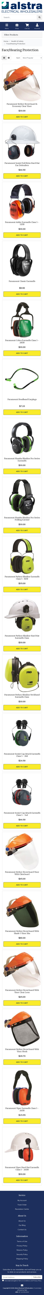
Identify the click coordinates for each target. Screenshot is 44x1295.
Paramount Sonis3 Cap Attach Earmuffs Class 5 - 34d (22, 814)
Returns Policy (22, 1250)
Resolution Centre (22, 1209)
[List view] (8, 58)
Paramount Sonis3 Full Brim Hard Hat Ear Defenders (22, 164)
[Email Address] (17, 1277)
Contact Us (22, 1229)
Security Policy (22, 1254)
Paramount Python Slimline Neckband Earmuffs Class (22, 696)
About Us (22, 1221)
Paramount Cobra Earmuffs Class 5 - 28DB (22, 341)
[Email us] (22, 1285)
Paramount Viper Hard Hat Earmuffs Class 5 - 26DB (22, 1168)
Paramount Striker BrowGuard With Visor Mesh (22, 1050)
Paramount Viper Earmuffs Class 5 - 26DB (22, 1109)
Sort (18, 58)
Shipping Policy (22, 1259)
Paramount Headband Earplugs (22, 399)
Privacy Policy (22, 1246)
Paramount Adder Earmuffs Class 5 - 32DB (22, 223)
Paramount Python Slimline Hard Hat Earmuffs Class (22, 637)
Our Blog (22, 1225)
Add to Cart (22, 117)
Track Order (22, 1205)
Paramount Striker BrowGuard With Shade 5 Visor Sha (22, 932)
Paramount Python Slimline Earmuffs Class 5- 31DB (22, 578)
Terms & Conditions (24, 1281)
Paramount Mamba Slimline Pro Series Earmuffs (22, 459)
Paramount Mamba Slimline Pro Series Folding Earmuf (22, 519)
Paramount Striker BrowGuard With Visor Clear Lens (22, 991)
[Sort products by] (31, 58)
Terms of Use (22, 1241)
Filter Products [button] (11, 35)
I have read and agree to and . (22, 1281)
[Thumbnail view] (4, 58)
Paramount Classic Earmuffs (22, 281)
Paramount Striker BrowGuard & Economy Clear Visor (22, 105)
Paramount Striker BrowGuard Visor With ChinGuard (22, 873)
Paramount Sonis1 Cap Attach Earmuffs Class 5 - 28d (22, 755)
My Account (22, 1200)
